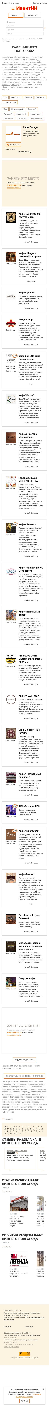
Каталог (12, 39)
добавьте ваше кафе (20, 87)
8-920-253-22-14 (14, 185)
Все (5, 97)
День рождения (10, 102)
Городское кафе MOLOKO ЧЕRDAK (29, 479)
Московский (21, 114)
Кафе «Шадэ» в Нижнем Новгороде (30, 255)
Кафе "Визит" (26, 395)
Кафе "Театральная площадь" (30, 775)
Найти (4, 28)
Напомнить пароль (40, 3)
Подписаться (7, 1191)
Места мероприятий (23, 39)
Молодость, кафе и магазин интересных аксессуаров (30, 946)
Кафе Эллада (30, 127)
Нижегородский (17, 109)
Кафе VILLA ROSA (29, 696)
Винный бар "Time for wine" (29, 731)
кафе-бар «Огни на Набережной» (29, 357)
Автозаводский (36, 119)
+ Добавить (5, 1187)
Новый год (40, 97)
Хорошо (24, 1401)
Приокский (8, 114)
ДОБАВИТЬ (32, 15)
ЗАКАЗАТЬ (16, 15)
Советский (32, 109)
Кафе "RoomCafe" (29, 831)
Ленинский (22, 119)
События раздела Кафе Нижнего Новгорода (22, 1237)
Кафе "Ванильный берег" (29, 613)
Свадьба (28, 97)
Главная (5, 39)
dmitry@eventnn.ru (14, 188)
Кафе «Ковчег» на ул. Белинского (31, 569)
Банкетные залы (40, 1104)
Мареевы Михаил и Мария (17, 1151)
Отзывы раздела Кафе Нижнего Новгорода (21, 1141)
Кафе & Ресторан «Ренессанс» (28, 435)
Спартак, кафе (27, 978)
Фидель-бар (25, 319)
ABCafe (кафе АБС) (29, 806)
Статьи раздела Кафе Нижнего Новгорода (20, 1182)
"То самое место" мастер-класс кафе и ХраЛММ (30, 658)
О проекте (7, 1326)
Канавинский (35, 114)
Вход (4, 3)
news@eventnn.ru (10, 1338)
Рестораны (9, 1119)
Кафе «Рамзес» (27, 524)
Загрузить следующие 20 (24, 1060)
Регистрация (14, 3)
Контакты (14, 145)
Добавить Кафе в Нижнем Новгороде (24, 1076)
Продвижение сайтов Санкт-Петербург (24, 1358)
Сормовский (8, 119)
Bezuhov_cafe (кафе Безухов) (30, 917)
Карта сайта (29, 1326)
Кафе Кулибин (27, 292)
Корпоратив (15, 97)
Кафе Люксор (26, 874)
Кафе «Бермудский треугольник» (29, 215)
